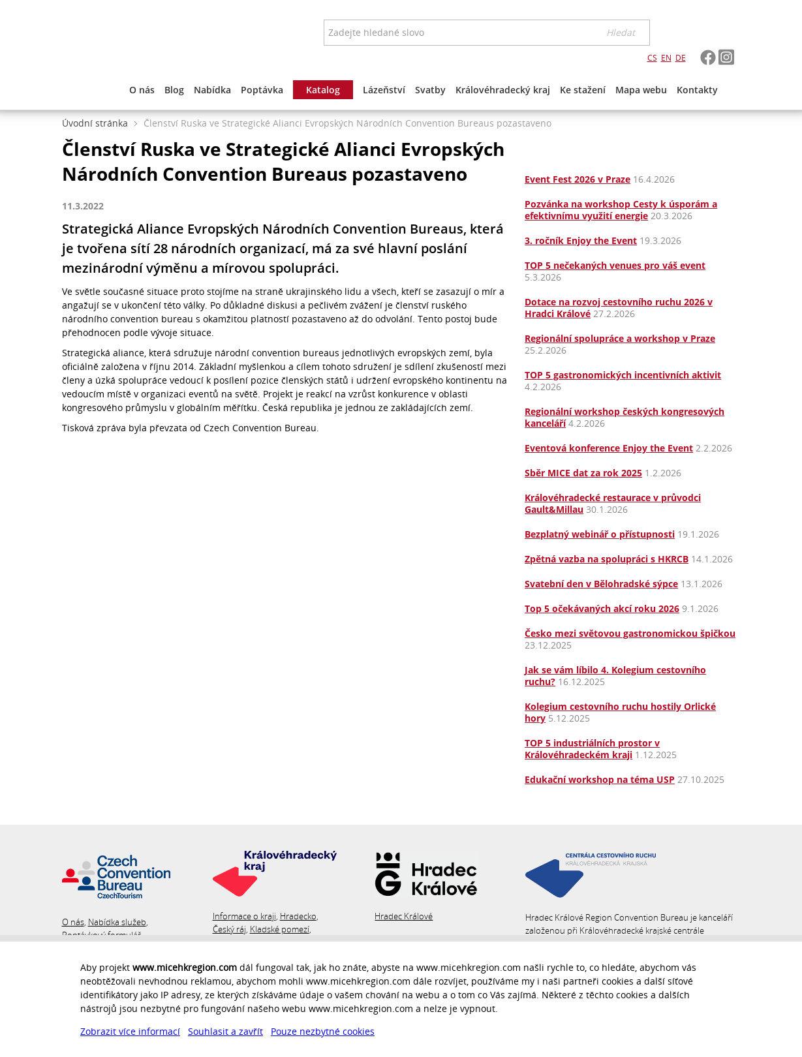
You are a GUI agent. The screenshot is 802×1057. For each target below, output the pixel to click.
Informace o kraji (244, 916)
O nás (73, 922)
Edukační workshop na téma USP (600, 779)
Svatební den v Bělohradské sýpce (601, 583)
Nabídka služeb (117, 922)
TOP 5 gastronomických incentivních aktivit (623, 375)
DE (680, 57)
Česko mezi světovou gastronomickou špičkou (630, 633)
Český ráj (229, 929)
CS (652, 57)
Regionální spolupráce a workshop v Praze (620, 338)
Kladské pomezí (279, 929)
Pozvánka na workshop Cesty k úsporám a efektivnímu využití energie (621, 210)
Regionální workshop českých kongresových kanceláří (624, 417)
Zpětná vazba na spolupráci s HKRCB (606, 559)
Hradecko (298, 916)
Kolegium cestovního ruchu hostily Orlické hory (620, 712)
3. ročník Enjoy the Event (581, 240)
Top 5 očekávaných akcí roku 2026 (602, 608)
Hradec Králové (404, 916)
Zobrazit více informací (130, 1031)
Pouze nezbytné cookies (323, 1031)
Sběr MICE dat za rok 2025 (583, 473)
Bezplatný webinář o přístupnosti (600, 534)
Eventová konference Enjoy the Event (609, 448)
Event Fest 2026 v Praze (577, 179)
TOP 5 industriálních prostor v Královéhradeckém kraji (592, 749)
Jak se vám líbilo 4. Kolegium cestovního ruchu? (615, 676)
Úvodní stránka (95, 123)
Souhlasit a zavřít (225, 1031)
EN (666, 57)
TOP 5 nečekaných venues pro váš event (615, 265)
